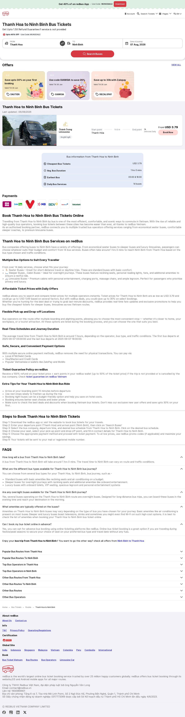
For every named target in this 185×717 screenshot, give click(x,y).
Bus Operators (48, 660)
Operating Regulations (39, 630)
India (4, 650)
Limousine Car (67, 660)
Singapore (29, 650)
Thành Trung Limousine (65, 130)
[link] (23, 85)
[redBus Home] (5, 13)
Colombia (68, 650)
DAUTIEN (13, 94)
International (105, 650)
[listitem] (8, 75)
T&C (4, 630)
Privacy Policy (17, 630)
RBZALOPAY (103, 94)
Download (120, 4)
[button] (138, 43)
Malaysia (42, 650)
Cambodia (90, 650)
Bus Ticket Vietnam (12, 660)
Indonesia (16, 650)
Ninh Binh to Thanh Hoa (131, 540)
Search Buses (92, 54)
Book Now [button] (168, 132)
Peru (78, 650)
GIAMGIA (57, 94)
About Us (7, 620)
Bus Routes (32, 660)
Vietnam (55, 650)
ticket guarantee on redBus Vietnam (46, 376)
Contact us (21, 620)
